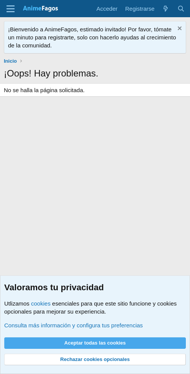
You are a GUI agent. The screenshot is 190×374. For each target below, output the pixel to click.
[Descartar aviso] (178, 29)
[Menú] (11, 8)
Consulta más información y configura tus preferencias (73, 325)
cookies (41, 303)
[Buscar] (181, 9)
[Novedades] (165, 9)
